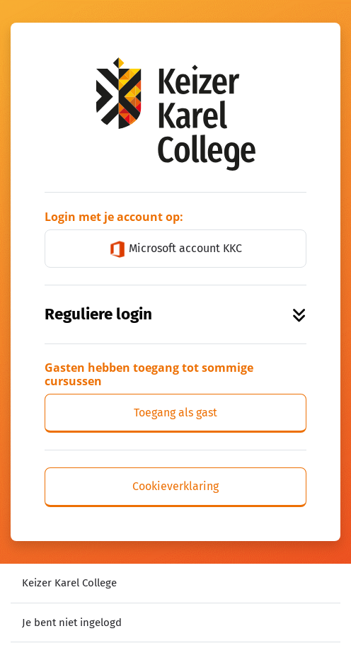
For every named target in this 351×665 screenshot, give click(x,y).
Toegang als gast (175, 412)
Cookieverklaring (175, 486)
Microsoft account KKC (175, 249)
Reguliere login (175, 314)
